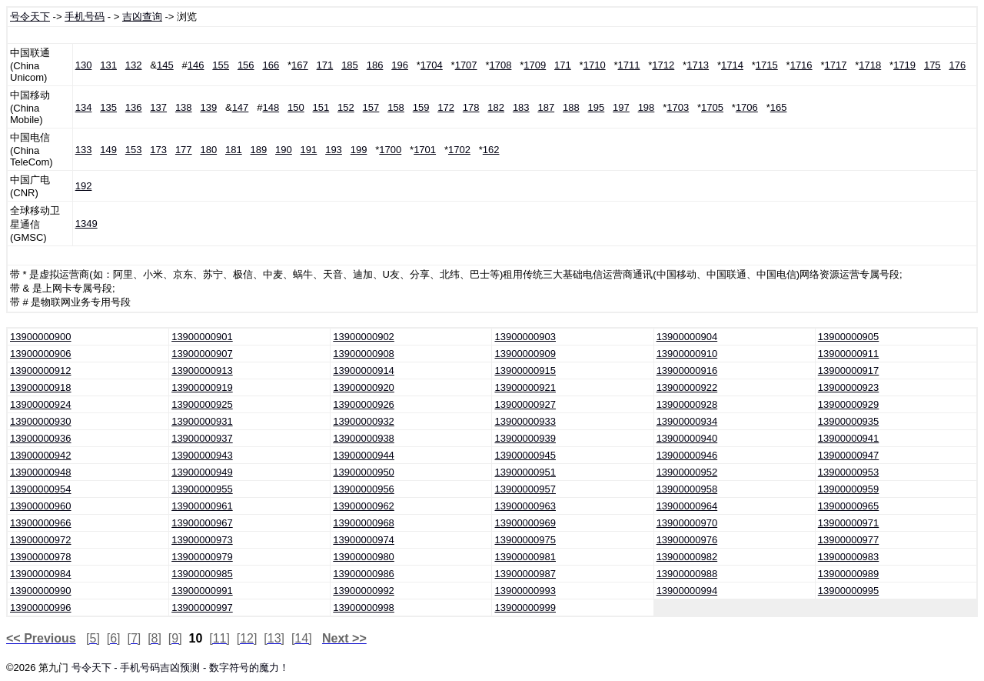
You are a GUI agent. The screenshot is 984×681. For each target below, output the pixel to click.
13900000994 (687, 590)
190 (283, 149)
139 (208, 107)
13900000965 (848, 506)
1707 (466, 65)
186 (375, 65)
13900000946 (687, 455)
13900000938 (363, 438)
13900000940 (687, 438)
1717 (835, 65)
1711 (629, 65)
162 (491, 149)
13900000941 (848, 438)
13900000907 (202, 353)
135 (108, 107)
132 (133, 65)
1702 (459, 149)
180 (208, 149)
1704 (432, 65)
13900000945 (525, 455)
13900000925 (202, 404)
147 (240, 107)
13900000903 (525, 336)
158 (395, 107)
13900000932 (363, 421)
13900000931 (202, 421)
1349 (86, 223)
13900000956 (363, 489)
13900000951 (525, 472)
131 (108, 65)
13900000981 (525, 556)
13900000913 (202, 370)
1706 (747, 107)
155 (220, 65)
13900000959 (848, 489)
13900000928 (687, 404)
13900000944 (363, 455)
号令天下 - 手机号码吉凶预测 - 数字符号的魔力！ (180, 667)
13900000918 (40, 387)
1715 (767, 65)
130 (83, 65)
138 (183, 107)
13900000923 (848, 387)
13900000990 (40, 590)
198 (646, 107)
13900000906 (40, 353)
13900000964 (687, 506)
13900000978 (40, 556)
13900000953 (848, 472)
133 (83, 149)
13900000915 (525, 370)
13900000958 (687, 489)
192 (83, 186)
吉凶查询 (142, 16)
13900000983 (848, 556)
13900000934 (687, 421)
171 (325, 65)
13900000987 (525, 573)
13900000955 (202, 489)
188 (571, 107)
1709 (535, 65)
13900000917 (848, 370)
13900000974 (363, 540)
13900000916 (687, 370)
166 (270, 65)
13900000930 (40, 421)
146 (196, 65)
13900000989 (848, 573)
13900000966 (40, 523)
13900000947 (848, 455)
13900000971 (848, 523)
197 (621, 107)
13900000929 (848, 404)
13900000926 (363, 404)
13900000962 (363, 506)
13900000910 (687, 353)
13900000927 (525, 404)
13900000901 (202, 336)
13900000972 (40, 540)
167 (299, 65)
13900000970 (687, 523)
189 (259, 149)
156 (246, 65)
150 (296, 107)
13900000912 (40, 370)
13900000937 (202, 438)
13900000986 (363, 573)
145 (165, 65)
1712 (663, 65)
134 (83, 107)
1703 (678, 107)
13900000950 (363, 472)
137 (158, 107)
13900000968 (363, 523)
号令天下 (30, 16)
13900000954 (40, 489)
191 (309, 149)
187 (545, 107)
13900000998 (363, 607)
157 (371, 107)
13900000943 (202, 455)
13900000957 (525, 489)
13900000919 (202, 387)
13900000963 (525, 506)
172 (445, 107)
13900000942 (40, 455)
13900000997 (202, 607)
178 (471, 107)
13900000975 (525, 540)
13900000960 (40, 506)
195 (596, 107)
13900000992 (363, 590)
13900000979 (202, 556)
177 (183, 149)
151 (321, 107)
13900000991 (202, 590)
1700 (390, 149)
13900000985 (202, 573)
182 (495, 107)
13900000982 (687, 556)
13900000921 (525, 387)
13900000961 (202, 506)
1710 (594, 65)
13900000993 (525, 590)
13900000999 (525, 607)
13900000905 (848, 336)
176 (957, 65)
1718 (870, 65)
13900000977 (848, 540)
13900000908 (363, 353)
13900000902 (363, 336)
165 (778, 107)
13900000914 (363, 370)
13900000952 (687, 472)
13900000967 (202, 523)
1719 (904, 65)
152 (345, 107)
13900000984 (40, 573)
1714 (732, 65)
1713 (697, 65)
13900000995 (848, 590)
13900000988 (687, 573)
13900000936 (40, 438)
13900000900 (40, 336)
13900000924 (40, 404)
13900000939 (525, 438)
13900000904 (687, 336)
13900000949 (202, 472)
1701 (425, 149)
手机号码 (85, 16)
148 (270, 107)
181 (233, 149)
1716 (801, 65)
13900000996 (40, 607)
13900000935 (848, 421)
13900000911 (848, 353)
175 (932, 65)
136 (133, 107)
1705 (712, 107)
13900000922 (687, 387)
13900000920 (363, 387)
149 (108, 149)
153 (133, 149)
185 (349, 65)
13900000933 (525, 421)
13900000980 (363, 556)
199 (359, 149)
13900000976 (687, 540)
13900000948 (40, 472)
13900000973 (202, 540)
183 (521, 107)
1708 (500, 65)
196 (399, 65)
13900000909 (525, 353)
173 (158, 149)
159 (421, 107)
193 (333, 149)
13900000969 (525, 523)
